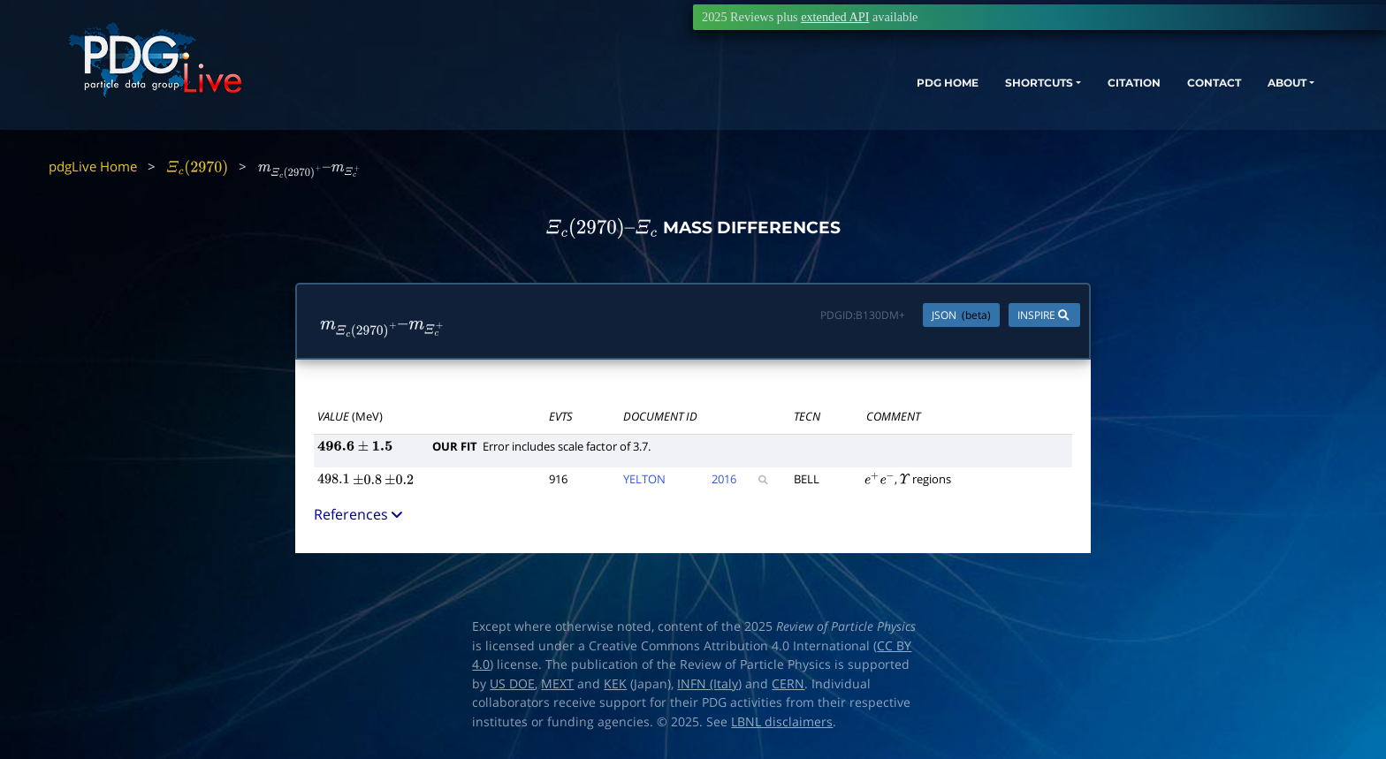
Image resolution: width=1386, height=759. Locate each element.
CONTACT (1164, 95)
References (360, 514)
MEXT (557, 684)
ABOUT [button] (1249, 95)
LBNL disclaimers (782, 722)
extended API (835, 17)
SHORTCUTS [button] (960, 95)
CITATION (1072, 95)
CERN (788, 684)
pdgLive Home (93, 166)
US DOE (512, 684)
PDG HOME (852, 95)
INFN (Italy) (709, 684)
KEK (615, 684)
